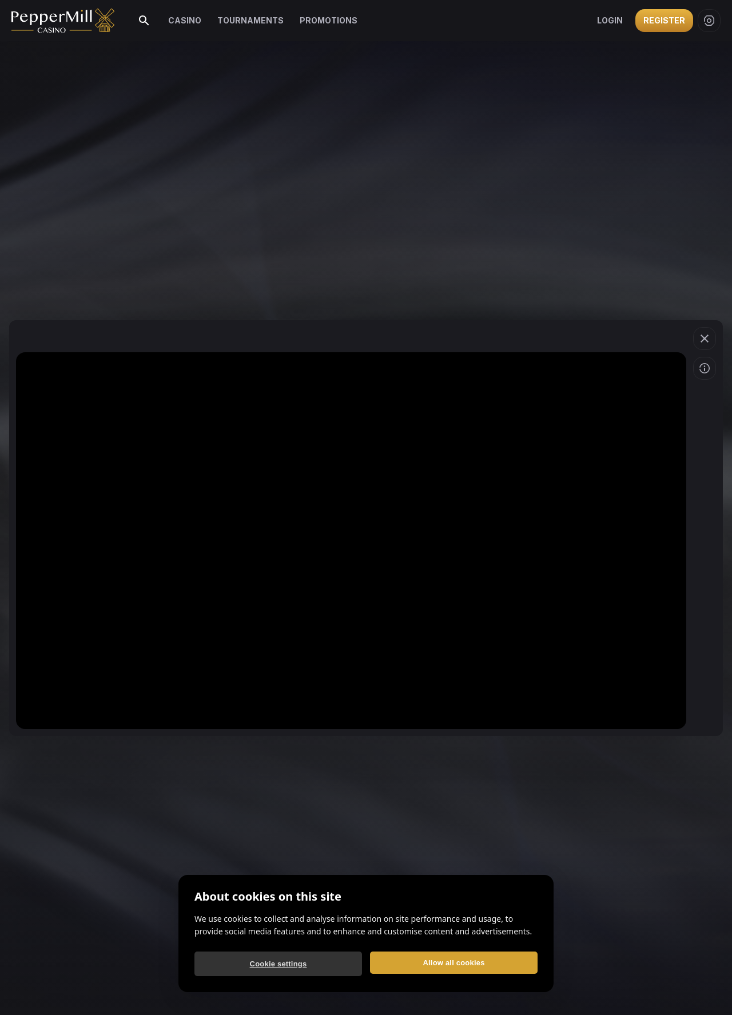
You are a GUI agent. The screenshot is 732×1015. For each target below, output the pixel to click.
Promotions (328, 20)
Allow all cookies (453, 962)
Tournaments (250, 20)
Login (610, 20)
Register (664, 20)
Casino (184, 20)
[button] (704, 338)
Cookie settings (278, 964)
